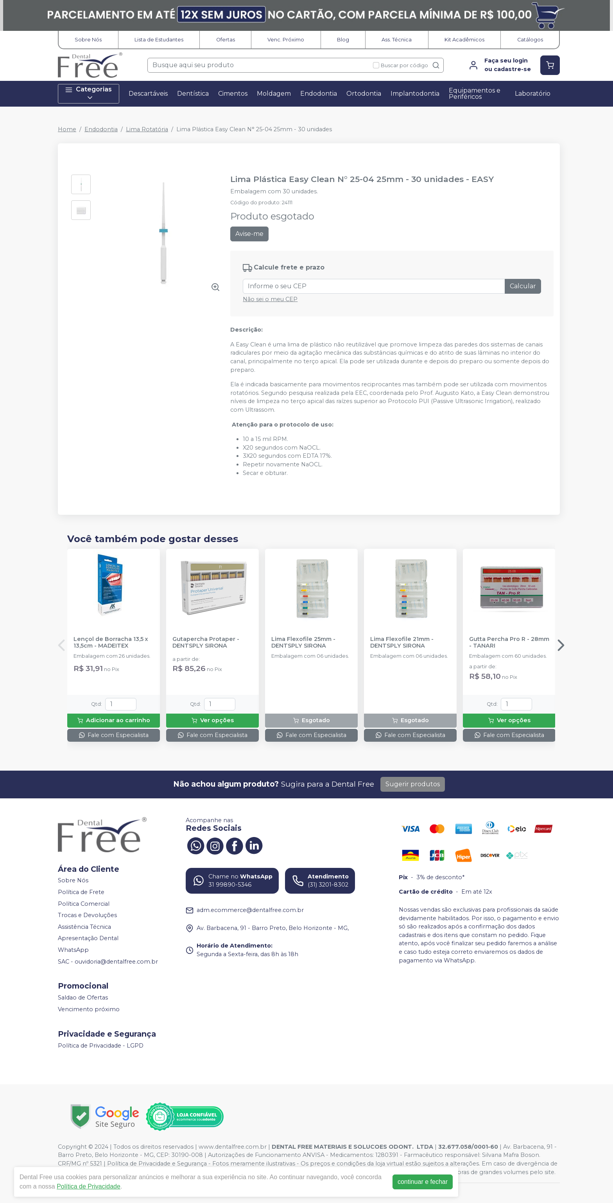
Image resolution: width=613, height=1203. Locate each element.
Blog (343, 40)
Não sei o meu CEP (270, 299)
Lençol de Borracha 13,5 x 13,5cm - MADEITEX (110, 642)
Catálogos (530, 40)
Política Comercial (83, 903)
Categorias (88, 94)
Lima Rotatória (147, 129)
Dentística (193, 93)
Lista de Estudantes (158, 40)
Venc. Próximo (285, 40)
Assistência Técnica (84, 926)
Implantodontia (415, 93)
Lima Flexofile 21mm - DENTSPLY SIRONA (402, 642)
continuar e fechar (423, 1181)
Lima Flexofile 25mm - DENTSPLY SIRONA (303, 642)
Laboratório (532, 93)
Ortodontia (363, 93)
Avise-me (249, 233)
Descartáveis (148, 93)
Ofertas (225, 40)
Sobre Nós (88, 40)
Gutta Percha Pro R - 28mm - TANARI (509, 642)
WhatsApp (73, 949)
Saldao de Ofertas (83, 997)
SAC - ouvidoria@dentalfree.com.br (108, 961)
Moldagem (274, 93)
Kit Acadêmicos (464, 40)
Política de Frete (81, 892)
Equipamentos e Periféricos (474, 93)
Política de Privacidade (88, 1186)
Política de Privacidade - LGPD (100, 1045)
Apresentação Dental (88, 938)
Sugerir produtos (412, 784)
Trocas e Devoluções (87, 915)
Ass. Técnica (397, 40)
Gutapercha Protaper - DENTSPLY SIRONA (205, 642)
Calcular (523, 286)
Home (67, 129)
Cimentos (232, 93)
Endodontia (318, 93)
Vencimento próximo (89, 1009)
